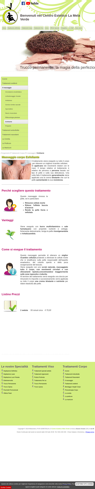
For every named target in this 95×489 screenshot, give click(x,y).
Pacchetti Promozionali (11, 390)
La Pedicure (6, 143)
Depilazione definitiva (14, 28)
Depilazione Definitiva (10, 371)
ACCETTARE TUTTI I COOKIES (84, 484)
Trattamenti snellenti (9, 83)
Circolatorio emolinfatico (13, 92)
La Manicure (6, 148)
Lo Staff (71, 28)
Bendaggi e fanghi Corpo (73, 387)
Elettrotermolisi (8, 380)
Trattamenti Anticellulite (72, 374)
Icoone (4, 79)
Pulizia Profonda (39, 377)
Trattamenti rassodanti (10, 135)
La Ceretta (6, 139)
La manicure (69, 399)
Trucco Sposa (8, 387)
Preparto (8, 126)
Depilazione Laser (9, 374)
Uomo (46, 28)
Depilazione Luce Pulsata (11, 377)
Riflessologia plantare (12, 117)
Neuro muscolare (11, 113)
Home (4, 28)
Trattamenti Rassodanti (72, 377)
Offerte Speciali (54, 28)
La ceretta (68, 393)
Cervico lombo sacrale (13, 105)
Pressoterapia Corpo (71, 390)
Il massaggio (7, 88)
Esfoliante (8, 122)
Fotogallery (64, 28)
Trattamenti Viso (38, 28)
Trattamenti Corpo (27, 28)
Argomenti (6, 153)
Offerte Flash (8, 393)
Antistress (8, 100)
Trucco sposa (38, 387)
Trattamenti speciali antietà (42, 371)
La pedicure (68, 396)
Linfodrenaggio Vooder (13, 96)
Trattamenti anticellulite (10, 130)
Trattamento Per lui (40, 380)
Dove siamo (78, 28)
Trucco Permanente (10, 384)
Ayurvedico (9, 109)
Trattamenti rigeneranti (41, 374)
